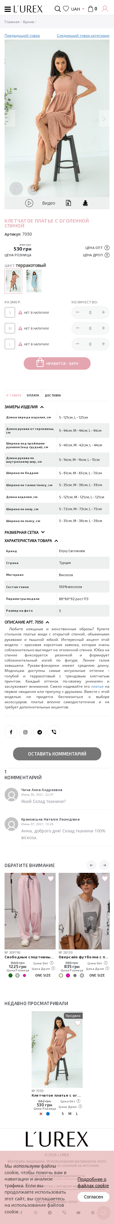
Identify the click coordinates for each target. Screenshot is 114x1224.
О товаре (13, 395)
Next (104, 118)
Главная (12, 21)
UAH (75, 9)
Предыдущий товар (22, 35)
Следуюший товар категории (83, 35)
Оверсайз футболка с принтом (84, 956)
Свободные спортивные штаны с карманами (30, 956)
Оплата (33, 395)
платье (97, 686)
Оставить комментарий (57, 753)
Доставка (53, 395)
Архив (28, 21)
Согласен (93, 1197)
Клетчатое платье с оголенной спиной (57, 1095)
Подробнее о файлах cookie (93, 1182)
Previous (10, 118)
